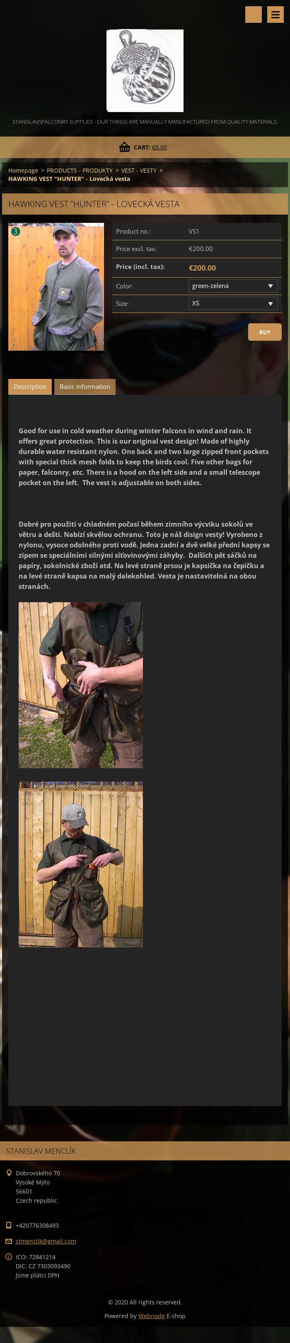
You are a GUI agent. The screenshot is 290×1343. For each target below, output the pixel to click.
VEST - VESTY (139, 170)
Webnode (151, 1316)
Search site (253, 14)
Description (30, 386)
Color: (124, 286)
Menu (275, 14)
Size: (122, 303)
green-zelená (210, 285)
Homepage (23, 170)
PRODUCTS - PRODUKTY (80, 170)
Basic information (85, 386)
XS (195, 303)
